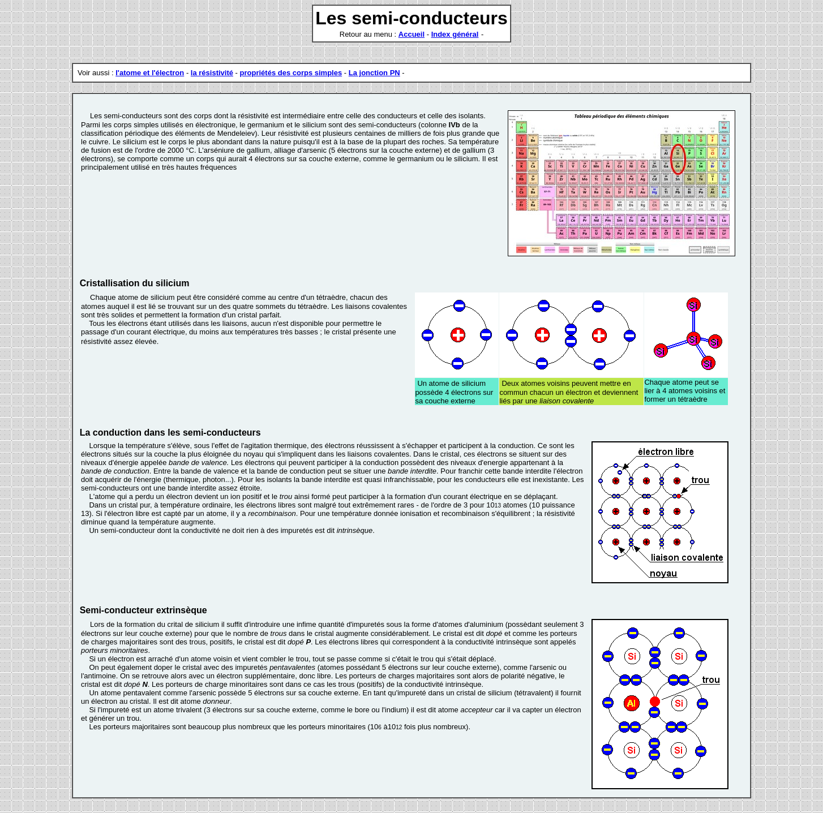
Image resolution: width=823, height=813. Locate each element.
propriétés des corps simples (291, 72)
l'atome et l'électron (149, 72)
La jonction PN (374, 72)
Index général (455, 34)
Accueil (411, 34)
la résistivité (212, 72)
